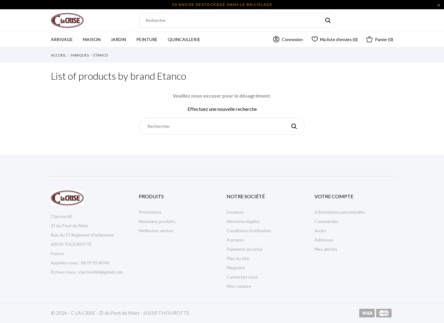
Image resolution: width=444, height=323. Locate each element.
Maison (92, 39)
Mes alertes (325, 249)
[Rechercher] (237, 20)
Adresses (323, 239)
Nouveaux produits (157, 221)
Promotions (150, 212)
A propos (235, 239)
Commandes (326, 221)
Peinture (147, 39)
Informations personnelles (339, 212)
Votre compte (333, 196)
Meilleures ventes (156, 230)
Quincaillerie (184, 39)
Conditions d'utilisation (249, 230)
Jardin (123, 37)
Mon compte (239, 286)
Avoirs (320, 230)
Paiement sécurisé (244, 249)
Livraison (235, 212)
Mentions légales (243, 221)
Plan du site (238, 258)
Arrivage (66, 37)
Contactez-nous (242, 276)
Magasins (236, 267)
